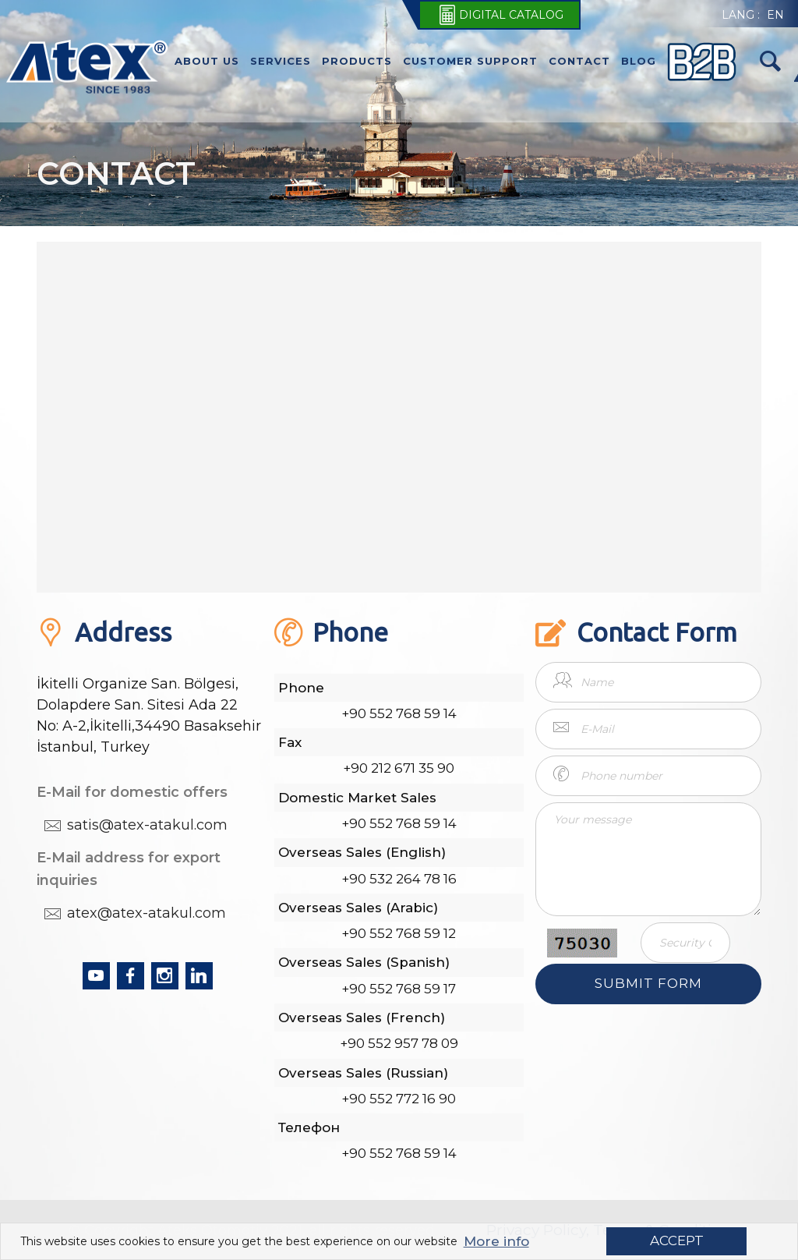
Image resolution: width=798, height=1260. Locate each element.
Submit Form (648, 983)
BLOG (638, 61)
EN (775, 15)
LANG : (741, 15)
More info (496, 1241)
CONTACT (579, 61)
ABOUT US (207, 61)
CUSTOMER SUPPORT (470, 61)
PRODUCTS (357, 61)
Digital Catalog (499, 15)
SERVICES (280, 61)
